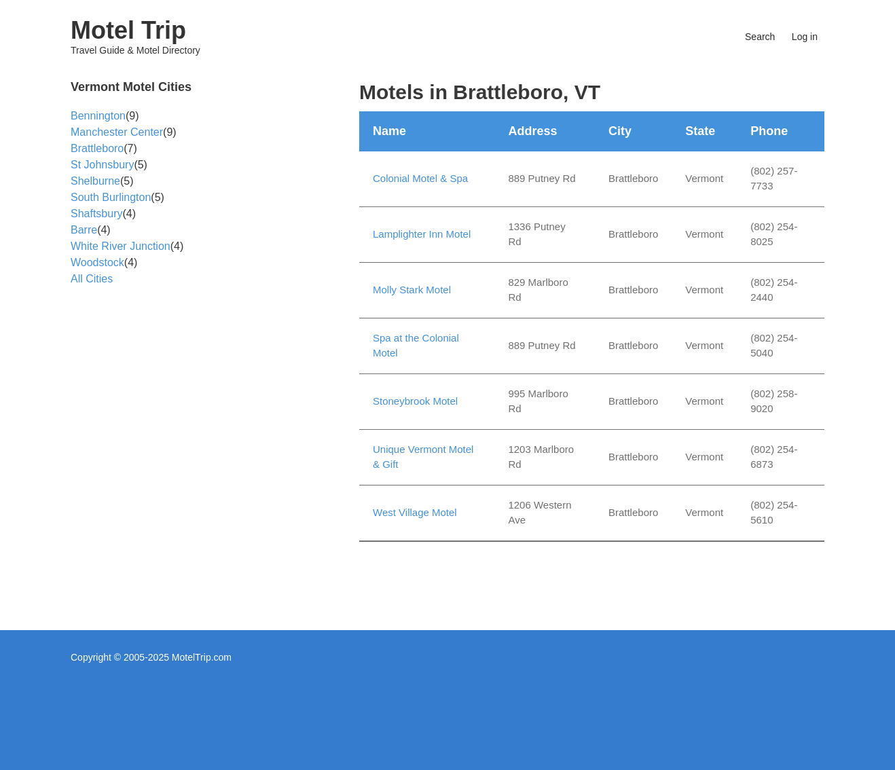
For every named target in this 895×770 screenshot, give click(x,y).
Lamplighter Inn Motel (422, 234)
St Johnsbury (102, 164)
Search (760, 36)
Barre (84, 230)
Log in (805, 36)
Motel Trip (128, 30)
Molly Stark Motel (412, 289)
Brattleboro (97, 148)
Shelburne (95, 181)
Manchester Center (117, 132)
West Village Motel (415, 512)
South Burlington (111, 197)
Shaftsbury (96, 213)
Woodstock (97, 262)
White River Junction (120, 246)
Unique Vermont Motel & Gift (423, 457)
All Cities (92, 279)
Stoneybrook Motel (415, 401)
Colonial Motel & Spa (420, 178)
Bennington (98, 116)
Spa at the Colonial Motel (416, 345)
